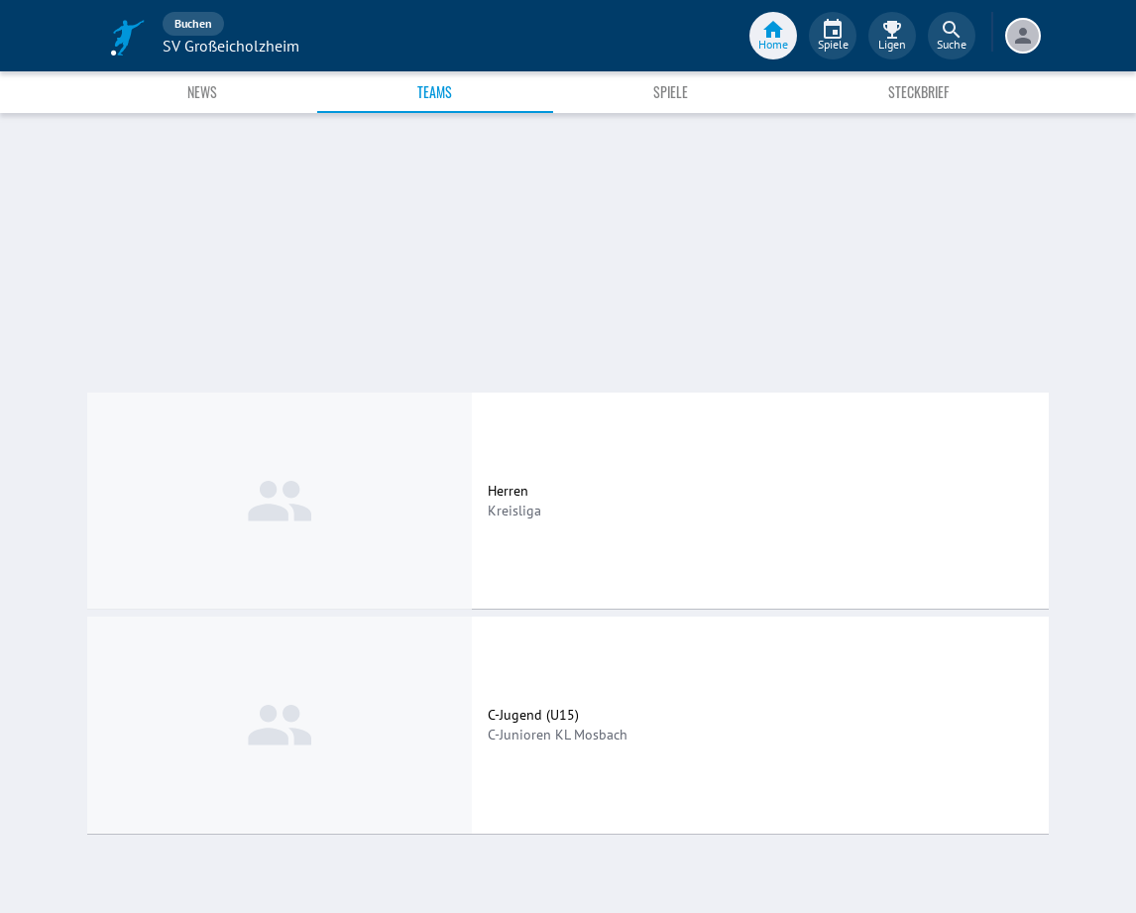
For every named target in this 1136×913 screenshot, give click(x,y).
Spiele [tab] (670, 91)
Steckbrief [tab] (918, 91)
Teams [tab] (434, 91)
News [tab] (202, 91)
